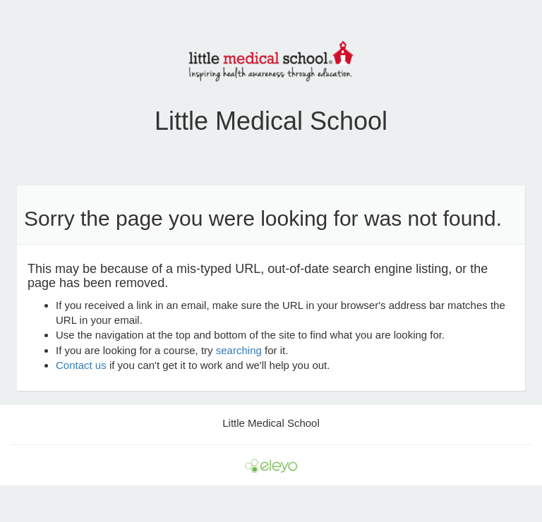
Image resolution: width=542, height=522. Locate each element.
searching (239, 350)
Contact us (81, 365)
